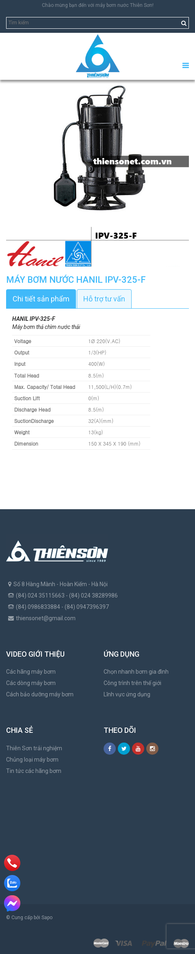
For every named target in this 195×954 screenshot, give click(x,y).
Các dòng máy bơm (31, 683)
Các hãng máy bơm (31, 671)
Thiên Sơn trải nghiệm (34, 748)
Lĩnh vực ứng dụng (127, 694)
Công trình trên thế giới (132, 683)
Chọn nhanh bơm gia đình (136, 671)
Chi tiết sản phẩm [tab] (41, 299)
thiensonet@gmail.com (46, 618)
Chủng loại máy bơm (32, 759)
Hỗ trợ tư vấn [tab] (104, 299)
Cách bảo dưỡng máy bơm (40, 694)
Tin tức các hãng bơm (33, 771)
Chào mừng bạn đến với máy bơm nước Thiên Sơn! (98, 5)
